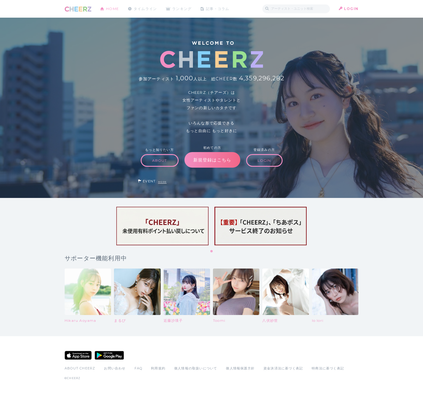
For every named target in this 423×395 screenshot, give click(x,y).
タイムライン (145, 8)
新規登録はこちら (212, 160)
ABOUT (159, 160)
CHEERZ (78, 8)
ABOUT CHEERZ (80, 368)
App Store (78, 355)
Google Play (109, 355)
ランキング (182, 8)
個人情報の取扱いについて (195, 368)
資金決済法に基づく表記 (283, 368)
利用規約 (158, 368)
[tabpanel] (162, 226)
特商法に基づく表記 (328, 368)
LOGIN (351, 8)
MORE (162, 182)
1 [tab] (211, 251)
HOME (112, 8)
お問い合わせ (114, 368)
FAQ (138, 368)
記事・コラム (218, 8)
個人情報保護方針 (240, 368)
